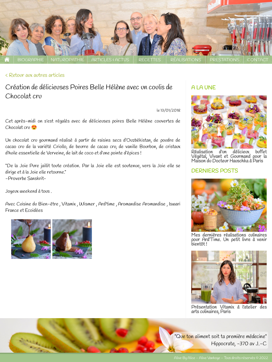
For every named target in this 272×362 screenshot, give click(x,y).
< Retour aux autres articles (35, 75)
